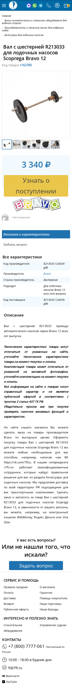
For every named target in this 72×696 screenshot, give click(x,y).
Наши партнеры (50, 604)
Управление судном (53, 625)
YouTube (11, 681)
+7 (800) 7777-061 (26, 646)
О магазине (47, 587)
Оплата (8, 592)
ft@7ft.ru (15, 667)
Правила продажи (16, 587)
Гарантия (46, 592)
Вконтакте (12, 676)
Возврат (9, 604)
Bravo (47, 273)
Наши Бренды (49, 609)
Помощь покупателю (53, 598)
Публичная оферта (16, 609)
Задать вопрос (36, 565)
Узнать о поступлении (36, 185)
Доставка (10, 598)
